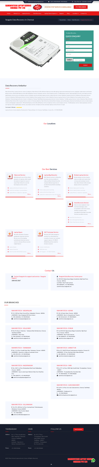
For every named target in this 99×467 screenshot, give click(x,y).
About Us (16, 13)
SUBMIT (85, 65)
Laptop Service (26, 13)
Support (61, 13)
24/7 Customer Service (51, 232)
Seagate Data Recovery (86, 19)
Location (75, 13)
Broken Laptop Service (81, 175)
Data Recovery (37, 13)
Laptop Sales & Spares (50, 13)
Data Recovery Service (81, 203)
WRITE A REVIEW (78, 429)
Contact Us (84, 13)
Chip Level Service (19, 175)
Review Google (61, 104)
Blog (68, 13)
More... (29, 194)
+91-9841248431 (80, 7)
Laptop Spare (18, 232)
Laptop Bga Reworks (50, 175)
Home (8, 13)
